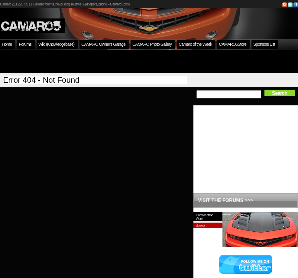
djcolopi (200, 225)
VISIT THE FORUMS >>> (225, 200)
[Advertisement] (149, 61)
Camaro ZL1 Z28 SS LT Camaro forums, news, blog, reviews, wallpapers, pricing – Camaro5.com (64, 4)
